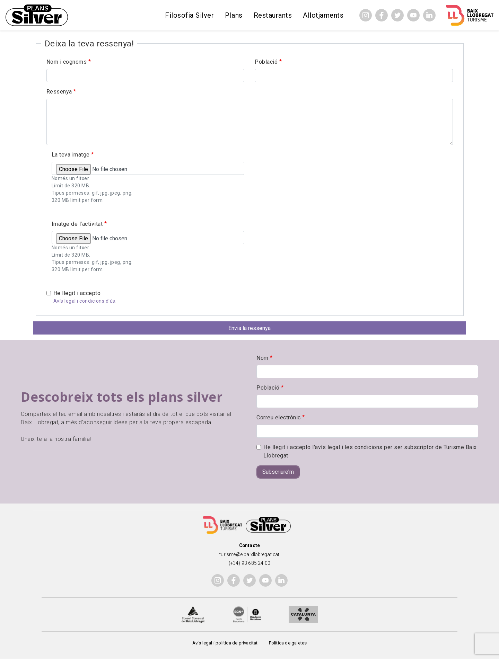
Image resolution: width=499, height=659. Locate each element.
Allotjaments (323, 15)
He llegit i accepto (77, 293)
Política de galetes (288, 642)
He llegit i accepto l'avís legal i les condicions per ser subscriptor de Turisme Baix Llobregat (370, 451)
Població (266, 62)
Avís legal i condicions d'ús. (85, 301)
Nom (262, 358)
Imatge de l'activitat (77, 224)
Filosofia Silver (189, 15)
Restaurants (273, 15)
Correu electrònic (278, 417)
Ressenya (59, 91)
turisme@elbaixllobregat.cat (249, 554)
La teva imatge (71, 154)
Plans (234, 15)
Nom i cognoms (66, 62)
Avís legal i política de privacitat (225, 642)
